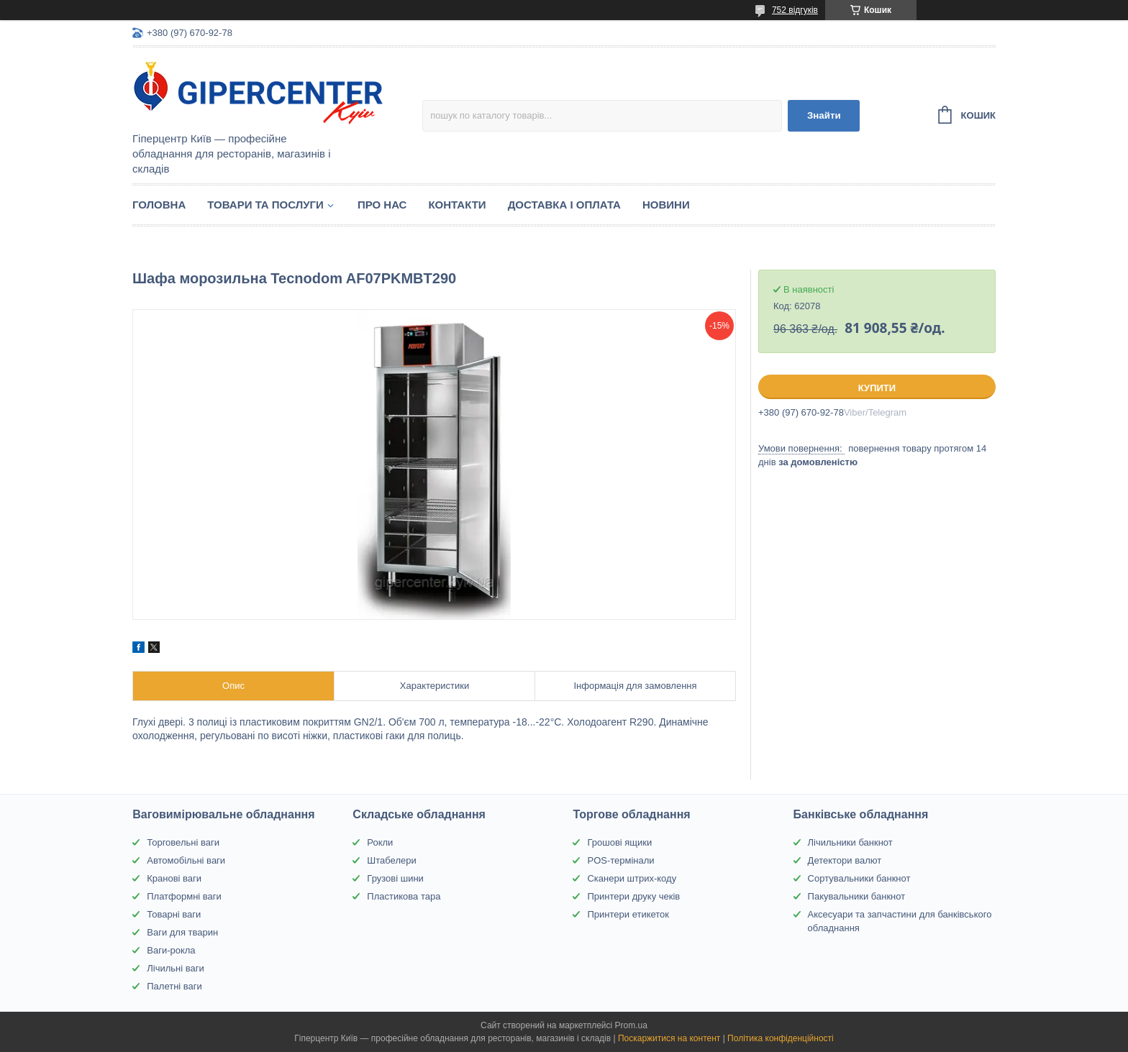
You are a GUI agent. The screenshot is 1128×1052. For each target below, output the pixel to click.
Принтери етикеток (628, 914)
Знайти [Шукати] (824, 115)
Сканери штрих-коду (631, 878)
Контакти (457, 204)
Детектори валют (845, 860)
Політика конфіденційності (780, 1038)
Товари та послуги (265, 204)
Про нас (382, 204)
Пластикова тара (403, 896)
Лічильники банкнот (850, 842)
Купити (877, 388)
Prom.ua (631, 1025)
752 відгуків (795, 10)
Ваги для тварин (182, 932)
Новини (666, 204)
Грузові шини (395, 878)
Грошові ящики (619, 842)
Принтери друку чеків (633, 896)
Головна (159, 204)
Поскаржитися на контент (669, 1038)
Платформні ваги (184, 896)
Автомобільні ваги (186, 860)
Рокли (380, 842)
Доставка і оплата (564, 204)
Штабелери (391, 860)
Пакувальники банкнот (857, 896)
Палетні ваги (174, 986)
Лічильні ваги (175, 968)
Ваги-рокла (171, 950)
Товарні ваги (174, 914)
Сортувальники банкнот (859, 878)
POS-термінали (620, 860)
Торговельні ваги (183, 842)
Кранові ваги (174, 878)
